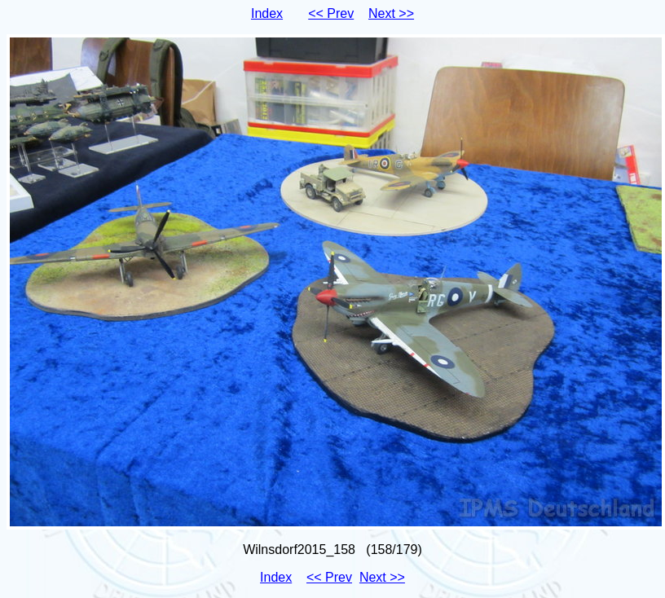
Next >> (391, 13)
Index (267, 13)
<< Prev (331, 13)
